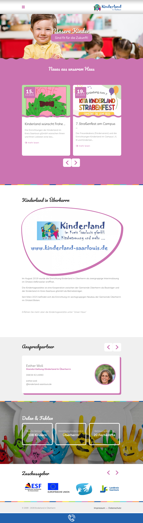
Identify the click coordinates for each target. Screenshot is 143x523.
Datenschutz (114, 507)
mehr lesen (33, 142)
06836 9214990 (34, 388)
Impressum (99, 507)
